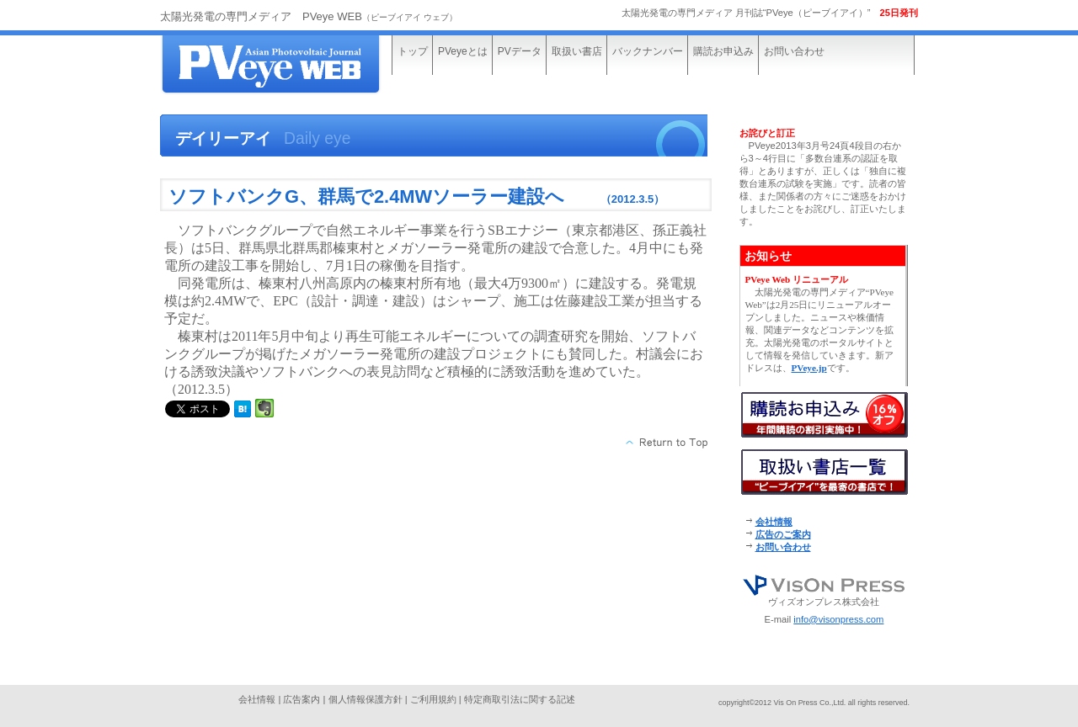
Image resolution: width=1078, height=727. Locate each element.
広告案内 (301, 699)
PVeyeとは (463, 51)
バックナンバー (647, 51)
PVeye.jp (809, 368)
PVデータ (520, 51)
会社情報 (773, 522)
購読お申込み (723, 51)
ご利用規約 (433, 699)
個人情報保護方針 (365, 699)
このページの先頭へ (667, 442)
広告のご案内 (783, 534)
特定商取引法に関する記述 (519, 699)
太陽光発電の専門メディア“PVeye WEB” (286, 65)
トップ (413, 51)
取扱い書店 (577, 51)
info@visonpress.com (838, 619)
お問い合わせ (794, 51)
